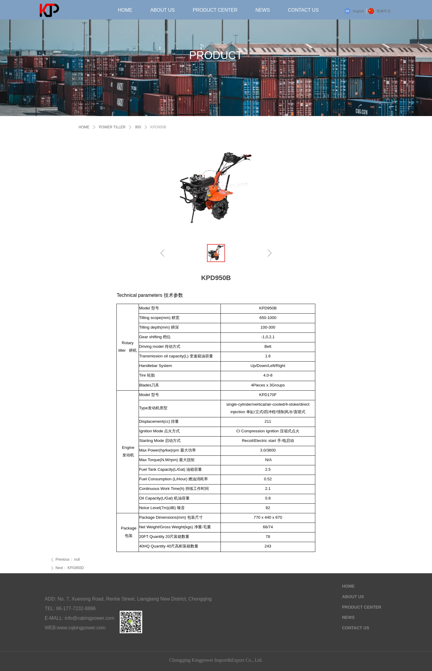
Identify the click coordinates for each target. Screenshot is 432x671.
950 (138, 127)
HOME (84, 127)
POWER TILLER (112, 127)
